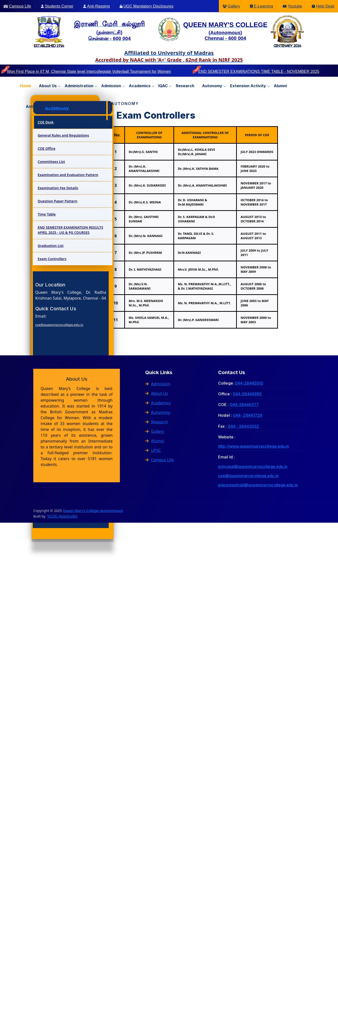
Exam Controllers (52, 258)
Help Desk (325, 6)
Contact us (70, 106)
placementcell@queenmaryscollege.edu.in (258, 485)
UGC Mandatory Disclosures (148, 6)
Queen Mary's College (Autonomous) (93, 510)
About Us (156, 393)
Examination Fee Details (58, 188)
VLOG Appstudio (62, 516)
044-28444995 (247, 393)
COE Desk (46, 122)
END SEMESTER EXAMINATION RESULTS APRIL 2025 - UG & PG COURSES (70, 230)
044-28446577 (244, 404)
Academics (140, 85)
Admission (111, 85)
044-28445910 (249, 383)
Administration (79, 85)
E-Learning (263, 6)
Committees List (51, 161)
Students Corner (59, 6)
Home (25, 85)
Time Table (47, 214)
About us (48, 85)
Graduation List (51, 245)
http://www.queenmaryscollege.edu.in (253, 446)
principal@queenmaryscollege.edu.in (252, 466)
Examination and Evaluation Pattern (68, 174)
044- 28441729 (247, 415)
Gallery (234, 6)
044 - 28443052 (243, 426)
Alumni (280, 85)
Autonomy (212, 85)
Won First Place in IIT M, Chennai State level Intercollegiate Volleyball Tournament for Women (89, 71)
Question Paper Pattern (57, 201)
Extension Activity (248, 85)
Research (185, 85)
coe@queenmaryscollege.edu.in (59, 324)
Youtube (295, 6)
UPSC (153, 450)
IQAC (163, 85)
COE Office (46, 148)
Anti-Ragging (98, 6)
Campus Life (20, 6)
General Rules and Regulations (63, 135)
